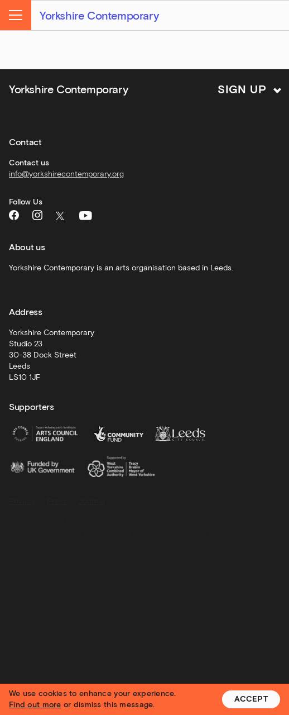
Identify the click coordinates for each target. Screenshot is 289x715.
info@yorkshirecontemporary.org (66, 174)
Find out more (35, 704)
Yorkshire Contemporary (99, 15)
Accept (251, 699)
